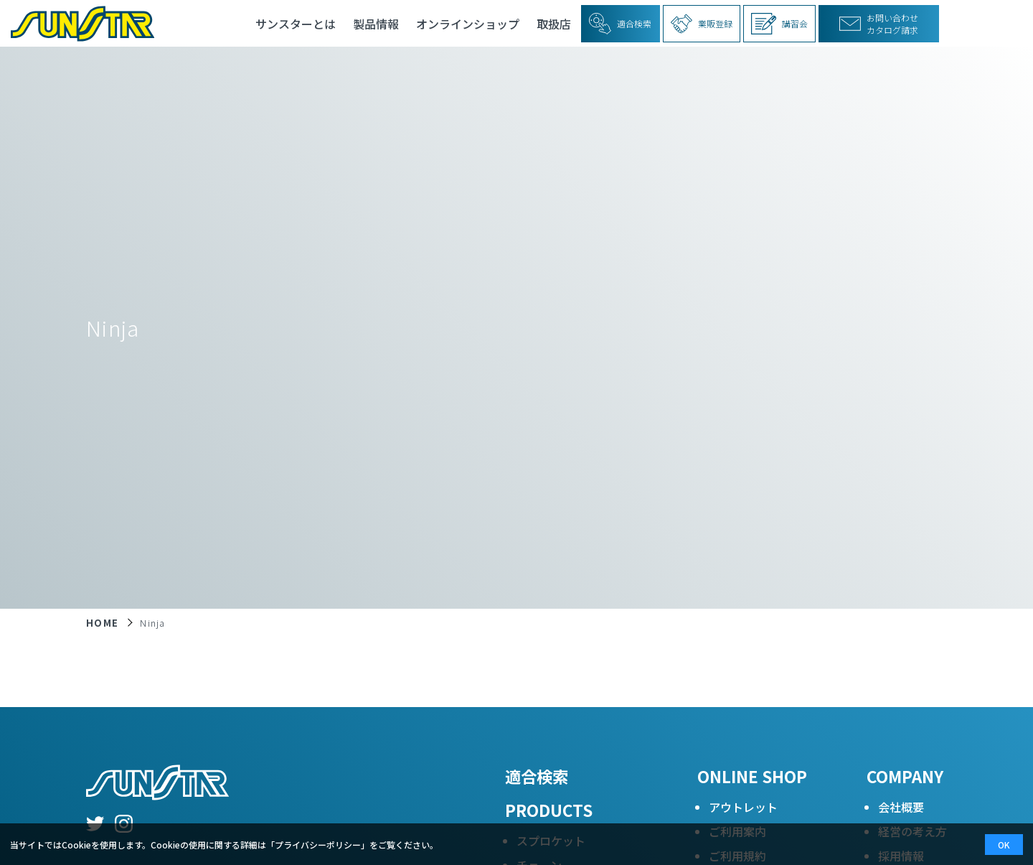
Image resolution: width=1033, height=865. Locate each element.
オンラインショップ (467, 23)
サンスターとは (295, 23)
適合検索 (536, 776)
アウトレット (743, 806)
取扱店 (554, 23)
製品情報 (376, 23)
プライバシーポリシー (318, 844)
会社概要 (901, 806)
